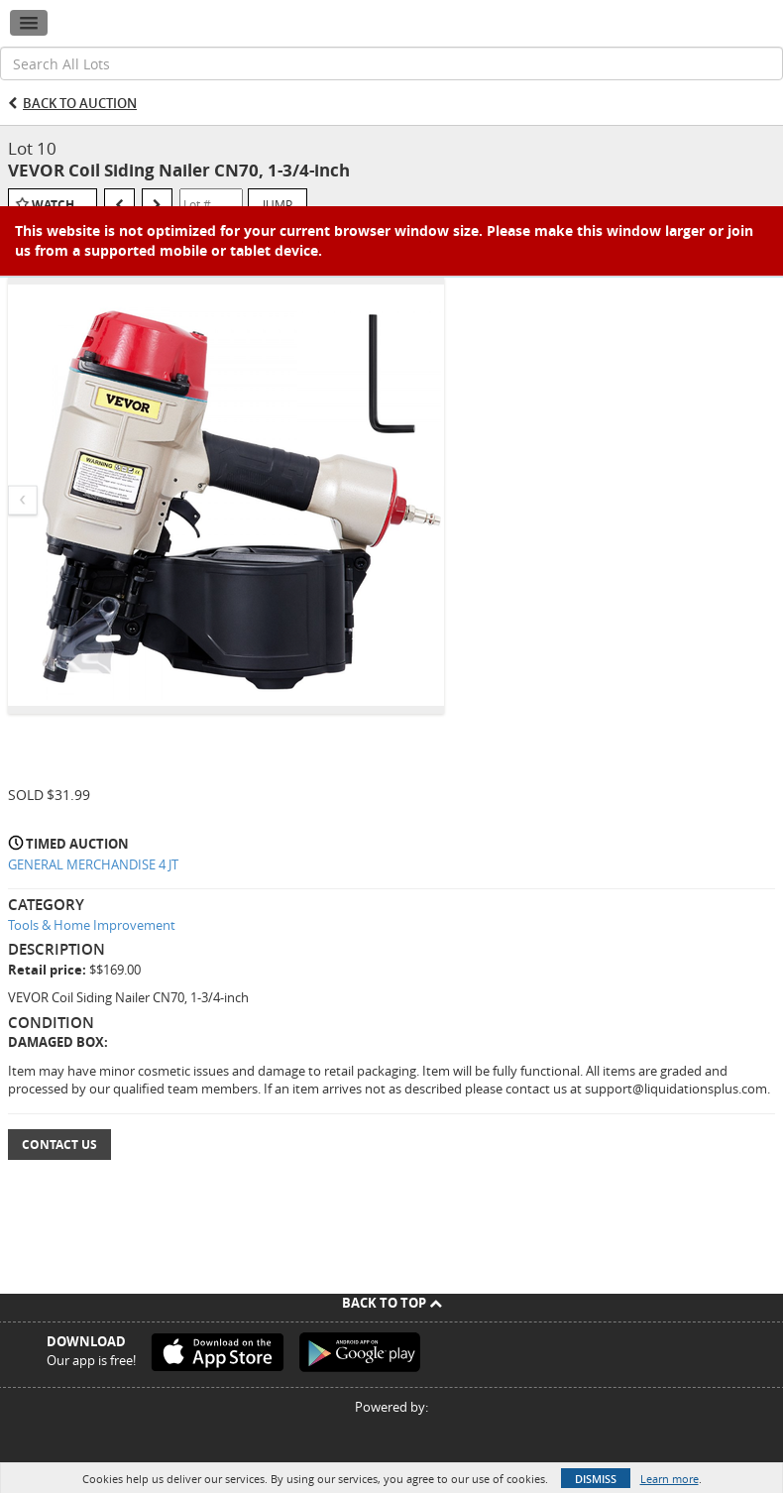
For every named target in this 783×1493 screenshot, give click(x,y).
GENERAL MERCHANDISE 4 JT (93, 864)
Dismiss (595, 1478)
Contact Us (59, 1144)
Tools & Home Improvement (91, 925)
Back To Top (392, 1303)
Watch (53, 204)
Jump (277, 204)
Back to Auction (80, 103)
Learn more (669, 1478)
